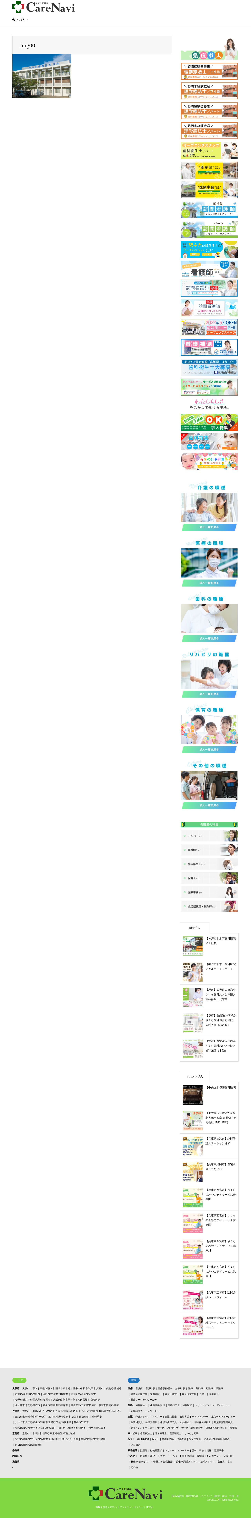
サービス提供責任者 (167, 1427)
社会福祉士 (185, 1422)
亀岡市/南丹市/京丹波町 (93, 1439)
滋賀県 (15, 1461)
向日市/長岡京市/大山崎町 (29, 1444)
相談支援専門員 (168, 1422)
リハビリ (132, 1433)
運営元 (149, 1507)
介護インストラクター (142, 1427)
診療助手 (180, 1388)
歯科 (130, 1405)
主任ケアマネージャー (223, 1416)
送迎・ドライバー (169, 1456)
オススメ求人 (194, 1076)
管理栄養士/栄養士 (163, 1461)
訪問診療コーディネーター (145, 1411)
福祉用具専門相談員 (216, 1427)
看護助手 (150, 1388)
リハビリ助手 (191, 1433)
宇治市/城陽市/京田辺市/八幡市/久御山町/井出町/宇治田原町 (46, 1439)
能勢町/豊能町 (113, 1388)
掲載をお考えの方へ (106, 1507)
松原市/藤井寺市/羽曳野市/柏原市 (32, 1399)
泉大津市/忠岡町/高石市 (27, 1405)
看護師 (139, 1388)
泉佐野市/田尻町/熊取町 (83, 1405)
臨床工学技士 (172, 1394)
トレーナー (183, 1450)
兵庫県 (15, 1411)
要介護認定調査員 (223, 1422)
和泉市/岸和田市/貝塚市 (55, 1405)
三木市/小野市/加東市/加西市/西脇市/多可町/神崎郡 (75, 1416)
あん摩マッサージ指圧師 (220, 1456)
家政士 (153, 1456)
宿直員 (221, 1461)
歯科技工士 (174, 1405)
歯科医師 (187, 1405)
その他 (131, 1456)
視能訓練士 (156, 1394)
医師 (190, 1388)
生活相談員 (137, 1422)
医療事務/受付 (165, 1388)
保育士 (155, 1439)
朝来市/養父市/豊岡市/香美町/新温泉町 (35, 1427)
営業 (229, 1461)
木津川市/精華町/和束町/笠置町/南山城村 (53, 1433)
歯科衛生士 (141, 1405)
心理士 (202, 1394)
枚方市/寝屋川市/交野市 (27, 1394)
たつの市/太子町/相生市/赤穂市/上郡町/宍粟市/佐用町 (43, 1422)
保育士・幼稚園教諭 (138, 1439)
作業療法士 (146, 1433)
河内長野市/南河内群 (89, 1399)
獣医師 (143, 1450)
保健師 (219, 1388)
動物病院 (132, 1450)
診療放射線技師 (139, 1394)
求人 (22, 19)
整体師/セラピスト (140, 1461)
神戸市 (25, 1411)
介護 (130, 1416)
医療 (130, 1388)
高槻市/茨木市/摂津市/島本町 (55, 1388)
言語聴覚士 (175, 1433)
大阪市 (25, 1388)
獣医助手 (219, 1450)
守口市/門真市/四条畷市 (55, 1394)
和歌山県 (17, 1456)
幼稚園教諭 (168, 1439)
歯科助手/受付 (157, 1405)
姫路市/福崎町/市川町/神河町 (30, 1416)
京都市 (25, 1433)
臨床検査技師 (189, 1394)
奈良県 (15, 1450)
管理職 (233, 1427)
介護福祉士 (171, 1416)
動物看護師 (156, 1450)
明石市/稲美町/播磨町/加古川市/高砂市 (101, 1411)
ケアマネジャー (200, 1416)
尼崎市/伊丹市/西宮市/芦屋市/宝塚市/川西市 (55, 1411)
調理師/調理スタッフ (186, 1461)
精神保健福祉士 (202, 1422)
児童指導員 (195, 1439)
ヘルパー (157, 1416)
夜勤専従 (184, 1416)
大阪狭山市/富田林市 (64, 1399)
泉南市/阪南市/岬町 (109, 1405)
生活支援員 (151, 1422)
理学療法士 (161, 1433)
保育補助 (135, 1444)
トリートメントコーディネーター (212, 1405)
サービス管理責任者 (192, 1427)
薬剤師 (199, 1388)
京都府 (15, 1433)
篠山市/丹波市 (81, 1422)
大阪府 (15, 1388)
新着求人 (194, 927)
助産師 (209, 1388)
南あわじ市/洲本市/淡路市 (72, 1427)
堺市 (34, 1388)
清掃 (209, 1450)
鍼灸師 (200, 1456)
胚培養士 (213, 1394)
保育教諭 (181, 1439)
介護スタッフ (143, 1416)
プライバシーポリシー (131, 1507)
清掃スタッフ (207, 1461)
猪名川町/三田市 (97, 1427)
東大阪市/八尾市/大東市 (83, 1394)
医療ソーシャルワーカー (144, 1399)
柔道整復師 (188, 1456)
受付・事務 (198, 1450)
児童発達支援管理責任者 (217, 1439)
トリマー (169, 1450)
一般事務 (142, 1456)
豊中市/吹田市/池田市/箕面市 (88, 1388)
